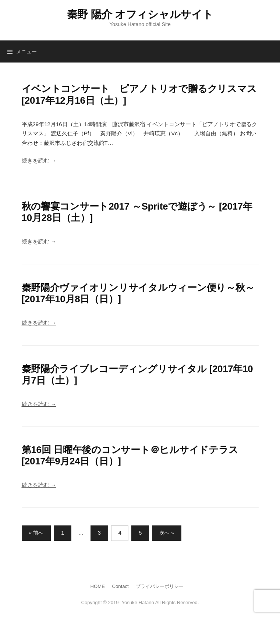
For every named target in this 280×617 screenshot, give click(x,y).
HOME (98, 586)
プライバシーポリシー (160, 586)
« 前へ (36, 533)
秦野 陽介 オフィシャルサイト (140, 14)
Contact (120, 586)
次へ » (166, 533)
